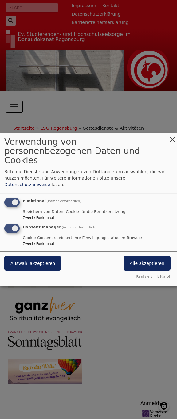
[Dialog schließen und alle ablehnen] (172, 137)
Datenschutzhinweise (27, 184)
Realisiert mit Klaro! (153, 277)
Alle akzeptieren (147, 263)
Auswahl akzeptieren (32, 263)
